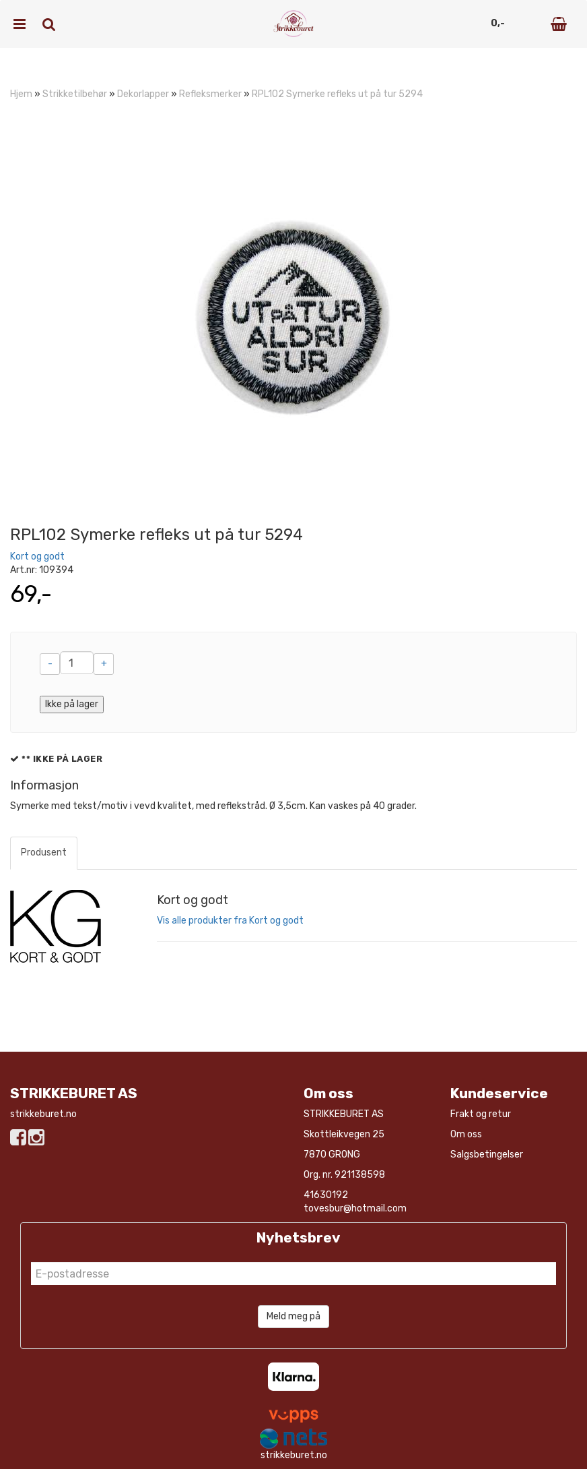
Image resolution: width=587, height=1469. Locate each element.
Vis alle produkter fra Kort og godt (230, 920)
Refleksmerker (210, 94)
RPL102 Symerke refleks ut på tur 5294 (337, 94)
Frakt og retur (480, 1114)
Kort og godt (37, 556)
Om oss (466, 1134)
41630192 (326, 1195)
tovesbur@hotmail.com (355, 1208)
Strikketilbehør (74, 94)
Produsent (44, 852)
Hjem (21, 94)
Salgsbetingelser (486, 1154)
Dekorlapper (143, 94)
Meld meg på (293, 1316)
